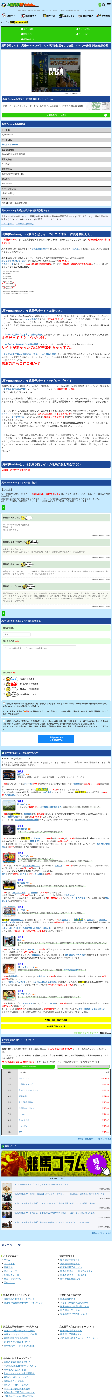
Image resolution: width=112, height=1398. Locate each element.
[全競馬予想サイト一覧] (99, 5)
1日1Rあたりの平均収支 (29, 1066)
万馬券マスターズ (26, 1084)
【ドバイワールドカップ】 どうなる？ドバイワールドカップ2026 (41, 1184)
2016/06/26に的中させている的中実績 (21, 344)
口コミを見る (83, 29)
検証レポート (28, 39)
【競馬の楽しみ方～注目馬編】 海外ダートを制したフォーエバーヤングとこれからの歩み (51, 1222)
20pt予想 (28, 784)
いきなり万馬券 (18, 892)
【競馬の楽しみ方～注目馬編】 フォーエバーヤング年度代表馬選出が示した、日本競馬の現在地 (54, 1203)
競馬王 (75, 249)
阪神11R (28, 814)
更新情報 (8, 1267)
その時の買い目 (11, 795)
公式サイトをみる (10, 144)
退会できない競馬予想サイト (18, 1342)
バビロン (22, 1114)
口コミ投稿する (56, 738)
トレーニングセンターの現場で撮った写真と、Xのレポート (29, 928)
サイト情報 (27, 29)
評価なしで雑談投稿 (22, 689)
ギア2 (15, 949)
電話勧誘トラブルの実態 (16, 1338)
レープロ (21, 910)
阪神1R (65, 920)
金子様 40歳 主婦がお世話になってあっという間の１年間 (30, 354)
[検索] (103, 5)
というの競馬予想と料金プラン (41, 464)
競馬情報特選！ (68, 1299)
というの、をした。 (47, 234)
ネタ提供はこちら (21, 694)
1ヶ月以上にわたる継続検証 (45, 982)
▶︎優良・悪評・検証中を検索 (56, 1020)
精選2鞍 (13, 976)
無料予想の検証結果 (70, 1278)
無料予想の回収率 (71, 970)
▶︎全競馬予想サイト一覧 (56, 1026)
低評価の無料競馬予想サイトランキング (23, 1302)
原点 (19, 940)
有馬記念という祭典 (14, 1381)
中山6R (31, 949)
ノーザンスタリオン (25, 223)
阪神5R (37, 838)
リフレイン (22, 804)
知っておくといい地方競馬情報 (19, 1373)
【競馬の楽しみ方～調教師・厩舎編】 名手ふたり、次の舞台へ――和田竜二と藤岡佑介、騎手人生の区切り (58, 1194)
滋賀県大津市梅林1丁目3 (15, 389)
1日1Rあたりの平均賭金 (83, 1066)
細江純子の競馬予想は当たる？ (19, 1392)
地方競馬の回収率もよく (50, 807)
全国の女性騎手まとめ (71, 1330)
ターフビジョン (24, 994)
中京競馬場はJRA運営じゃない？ (20, 1366)
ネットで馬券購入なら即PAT (74, 1302)
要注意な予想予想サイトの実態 (19, 1330)
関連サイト (27, 34)
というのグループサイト (37, 380)
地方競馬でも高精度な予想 (26, 819)
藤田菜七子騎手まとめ (71, 1334)
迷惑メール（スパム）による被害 (20, 1334)
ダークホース (7, 223)
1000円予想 (46, 792)
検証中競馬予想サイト (71, 1267)
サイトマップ (10, 1271)
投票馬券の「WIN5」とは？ (74, 1314)
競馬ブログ (9, 1282)
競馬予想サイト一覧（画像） (74, 1275)
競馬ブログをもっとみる (101, 1233)
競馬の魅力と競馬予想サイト (18, 1362)
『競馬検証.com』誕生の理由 (18, 1396)
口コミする (82, 34)
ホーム (7, 1260)
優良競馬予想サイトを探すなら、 (87, 1033)
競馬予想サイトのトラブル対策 (19, 1345)
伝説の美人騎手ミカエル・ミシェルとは (80, 1338)
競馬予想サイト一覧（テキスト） (76, 1271)
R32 (20, 1132)
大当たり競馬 (24, 1120)
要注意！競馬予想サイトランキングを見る (94, 1139)
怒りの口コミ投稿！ (22, 684)
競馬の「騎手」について (16, 1377)
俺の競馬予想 (23, 883)
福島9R (76, 784)
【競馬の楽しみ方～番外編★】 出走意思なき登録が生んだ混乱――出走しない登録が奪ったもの (54, 1213)
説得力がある (69, 895)
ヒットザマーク (25, 1126)
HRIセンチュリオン (26, 967)
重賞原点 (36, 955)
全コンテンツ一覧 (12, 1278)
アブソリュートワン (31, 865)
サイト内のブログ (79, 898)
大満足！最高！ (20, 679)
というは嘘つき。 (32, 310)
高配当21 (21, 774)
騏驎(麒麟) (23, 1096)
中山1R (41, 976)
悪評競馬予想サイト (70, 1263)
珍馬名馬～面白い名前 (15, 1369)
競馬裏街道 (22, 829)
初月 (4, 874)
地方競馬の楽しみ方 (70, 1310)
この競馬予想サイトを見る (76, 115)
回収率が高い (17, 920)
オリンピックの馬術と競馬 (17, 1388)
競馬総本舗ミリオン (26, 1108)
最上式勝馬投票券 (26, 1102)
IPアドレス (6, 414)
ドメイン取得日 (30, 319)
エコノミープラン (26, 1003)
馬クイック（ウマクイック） (30, 1090)
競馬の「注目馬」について (17, 1385)
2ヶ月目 (23, 874)
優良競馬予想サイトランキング (19, 1299)
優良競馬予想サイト (70, 1260)
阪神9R (34, 892)
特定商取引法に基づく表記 (13, 261)
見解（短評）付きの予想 (74, 955)
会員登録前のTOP (40, 249)
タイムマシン (23, 856)
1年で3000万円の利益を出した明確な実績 (23, 334)
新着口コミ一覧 (11, 1275)
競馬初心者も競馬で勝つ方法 (74, 1306)
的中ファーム (24, 1078)
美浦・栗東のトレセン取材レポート (94, 1009)
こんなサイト (7, 264)
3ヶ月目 (38, 874)
